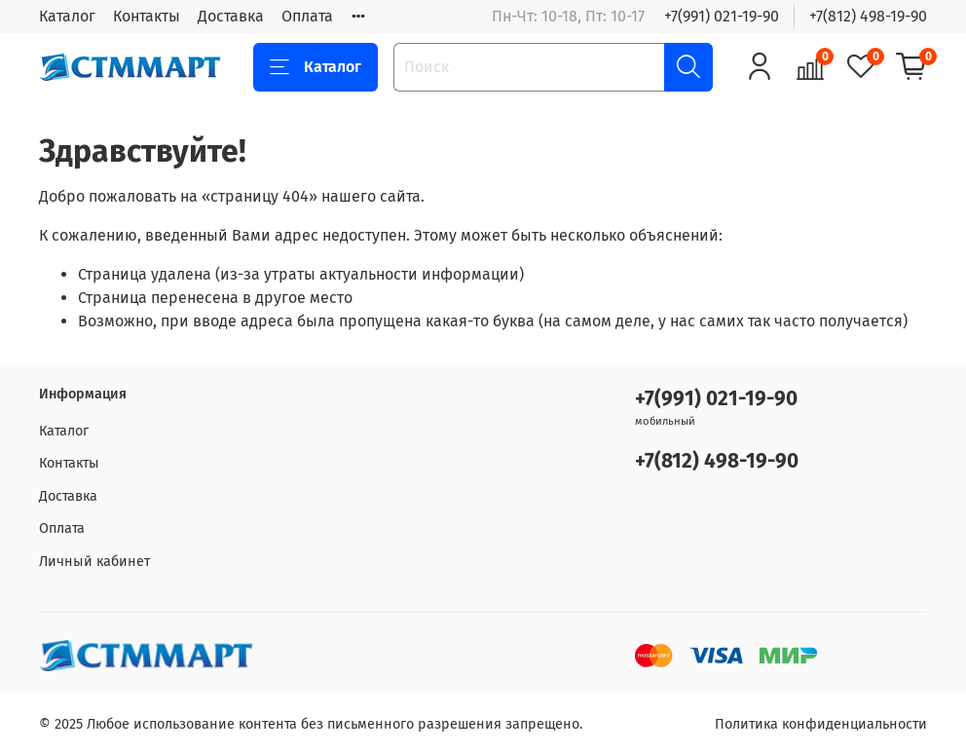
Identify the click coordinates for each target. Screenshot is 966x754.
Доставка (231, 16)
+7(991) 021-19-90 (721, 16)
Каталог (67, 16)
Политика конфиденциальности (821, 724)
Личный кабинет (94, 561)
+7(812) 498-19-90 (868, 16)
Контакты (146, 16)
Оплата (307, 16)
